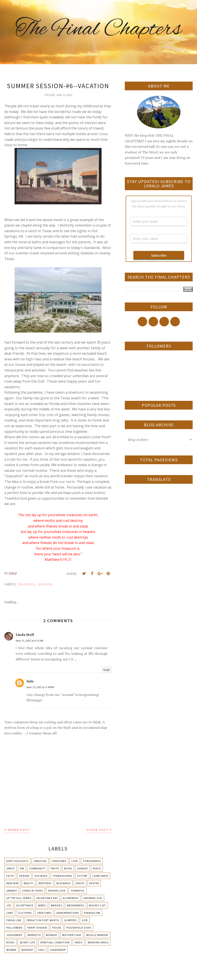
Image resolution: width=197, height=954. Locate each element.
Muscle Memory (97, 935)
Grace (10, 868)
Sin (22, 868)
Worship (27, 949)
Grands (11, 890)
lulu (30, 681)
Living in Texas (32, 890)
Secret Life (27, 942)
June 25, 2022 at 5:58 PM (40, 687)
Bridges (56, 905)
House (56, 927)
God (85, 920)
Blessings (64, 883)
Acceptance (24, 905)
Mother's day (71, 935)
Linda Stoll (25, 634)
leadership (58, 949)
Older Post (98, 830)
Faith (10, 875)
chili (41, 949)
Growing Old (92, 898)
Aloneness (70, 898)
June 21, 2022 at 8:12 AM (29, 640)
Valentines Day (47, 898)
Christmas (59, 861)
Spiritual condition (55, 942)
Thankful (78, 890)
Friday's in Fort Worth (43, 920)
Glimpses (70, 920)
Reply (107, 669)
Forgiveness (92, 861)
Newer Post (19, 830)
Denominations (68, 912)
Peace (97, 868)
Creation (40, 861)
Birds (42, 905)
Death (80, 883)
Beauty (29, 883)
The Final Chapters (98, 29)
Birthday (45, 883)
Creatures (44, 912)
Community (37, 868)
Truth (54, 868)
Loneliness (100, 875)
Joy (8, 905)
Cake (9, 912)
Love (74, 861)
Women (11, 949)
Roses (10, 942)
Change (82, 868)
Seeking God (57, 890)
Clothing (25, 912)
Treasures (26, 584)
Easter (94, 883)
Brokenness (75, 905)
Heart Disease (37, 927)
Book (68, 868)
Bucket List (97, 905)
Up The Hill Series (18, 898)
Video (79, 942)
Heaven (24, 875)
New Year (12, 883)
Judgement (14, 935)
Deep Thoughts (17, 861)
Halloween (14, 927)
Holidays (40, 875)
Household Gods (78, 927)
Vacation (45, 584)
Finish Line (14, 920)
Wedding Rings (98, 942)
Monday (51, 935)
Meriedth (34, 935)
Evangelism (92, 912)
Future (82, 875)
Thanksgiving (62, 875)
